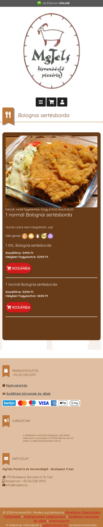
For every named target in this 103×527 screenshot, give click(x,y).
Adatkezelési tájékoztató (45, 516)
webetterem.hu (55, 525)
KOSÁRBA (18, 268)
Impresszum (59, 521)
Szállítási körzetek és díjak (28, 393)
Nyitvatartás (16, 385)
